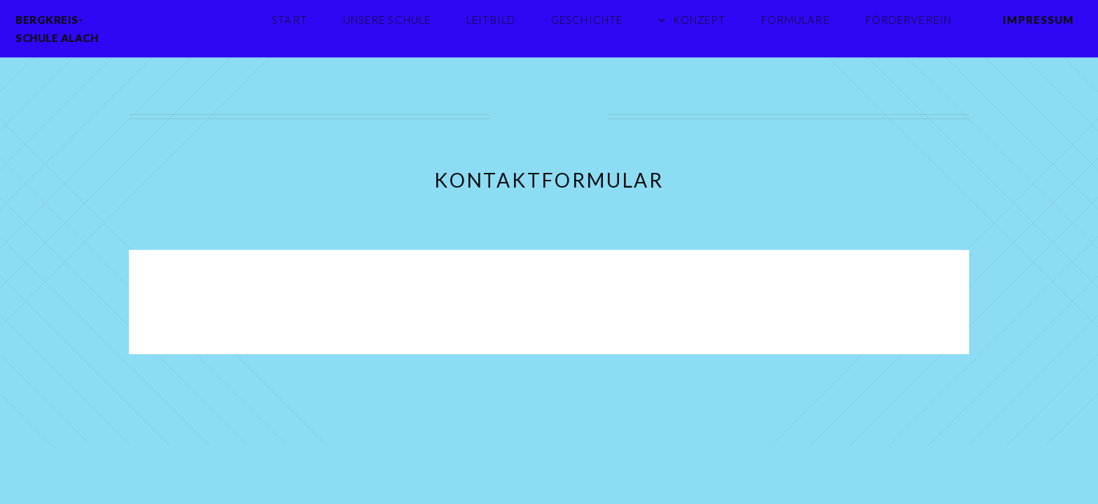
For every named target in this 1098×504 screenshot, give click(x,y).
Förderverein (909, 19)
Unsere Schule (387, 19)
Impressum (1038, 19)
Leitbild (490, 19)
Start (289, 19)
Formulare (795, 19)
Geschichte (587, 19)
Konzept (699, 19)
